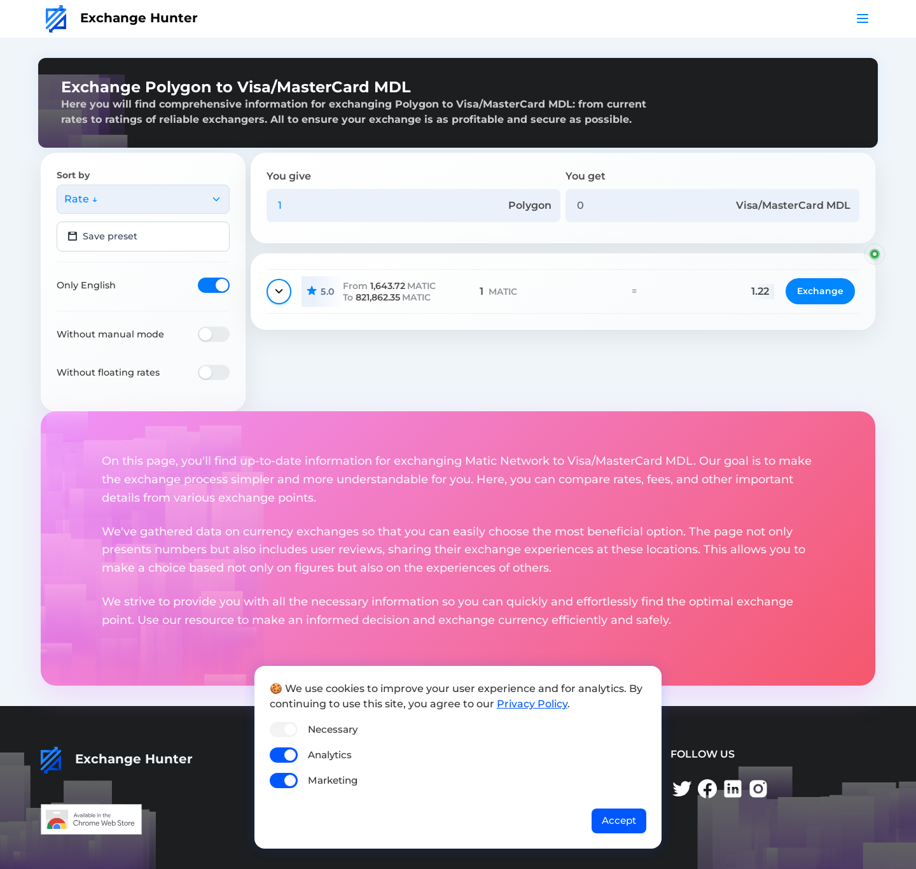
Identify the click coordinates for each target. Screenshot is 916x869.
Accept (619, 820)
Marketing (332, 780)
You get (586, 176)
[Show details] (279, 291)
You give (289, 176)
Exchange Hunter (122, 17)
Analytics (330, 755)
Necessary (332, 729)
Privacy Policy (532, 704)
